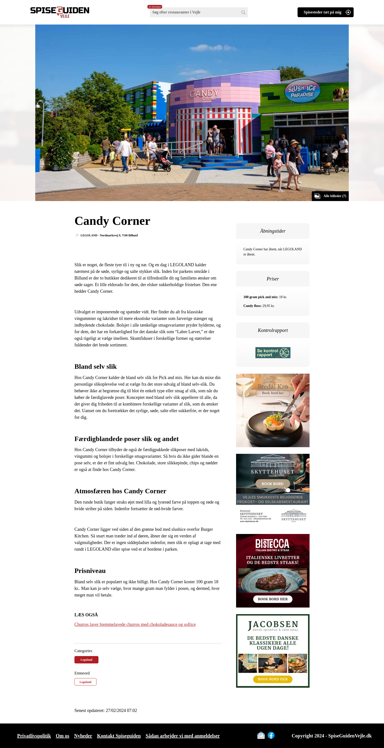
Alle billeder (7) (335, 196)
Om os (62, 735)
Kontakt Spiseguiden (119, 735)
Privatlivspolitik (34, 735)
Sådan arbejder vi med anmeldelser (183, 735)
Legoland (86, 659)
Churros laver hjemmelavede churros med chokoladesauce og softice (135, 624)
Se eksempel (155, 6)
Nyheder (83, 735)
